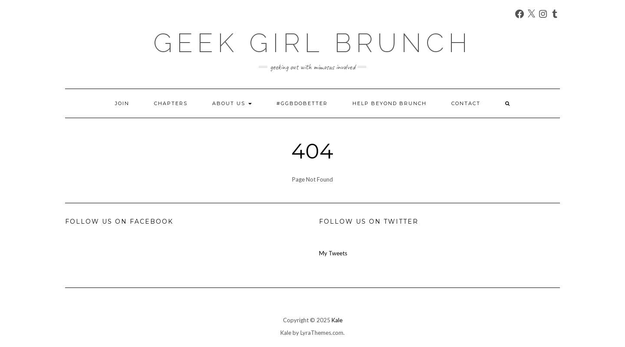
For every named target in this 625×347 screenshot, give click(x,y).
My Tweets (333, 253)
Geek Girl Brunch (312, 43)
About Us (232, 103)
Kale (337, 320)
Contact (465, 103)
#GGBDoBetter (302, 103)
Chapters (171, 103)
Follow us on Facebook (119, 221)
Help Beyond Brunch (389, 103)
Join (122, 103)
